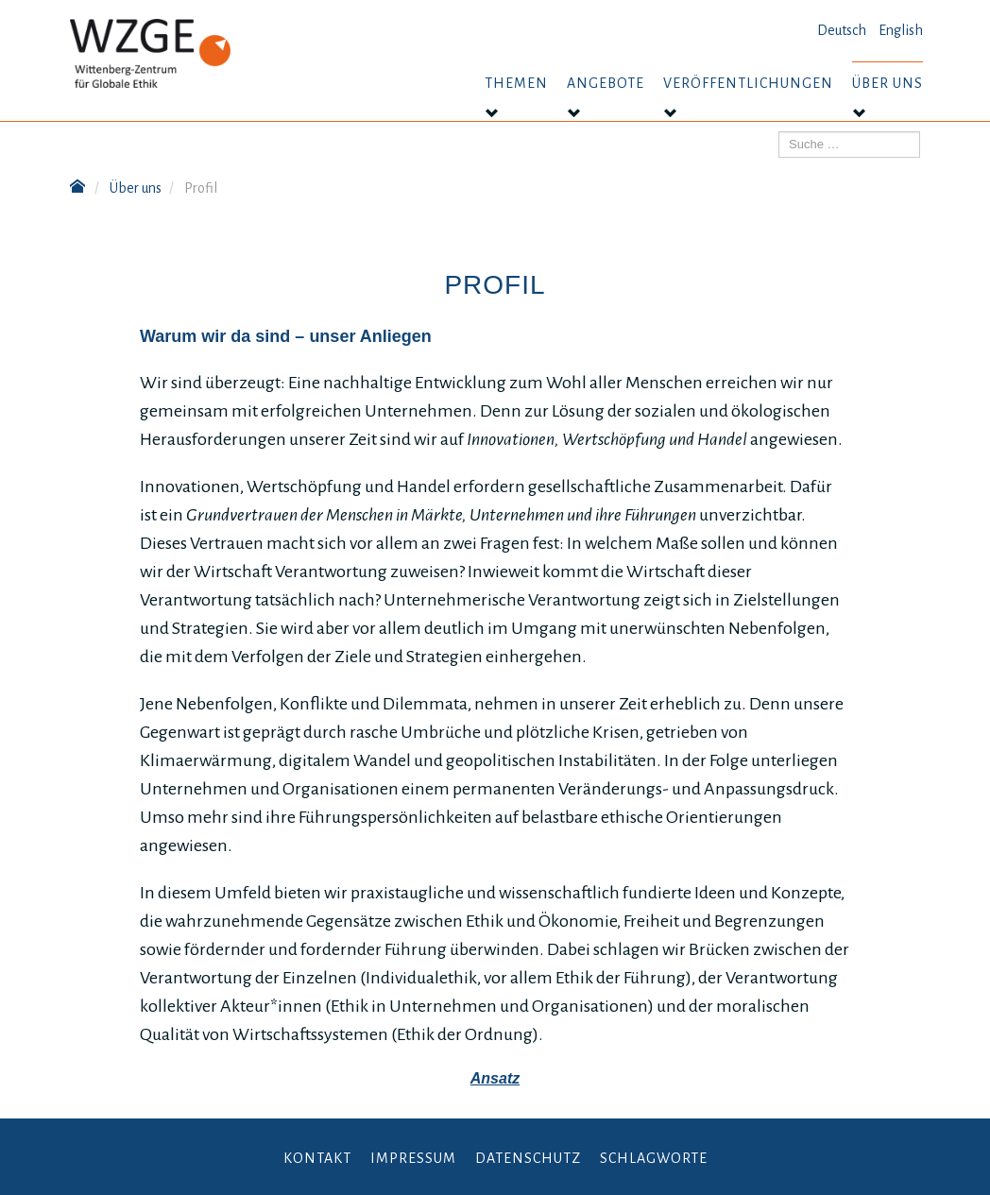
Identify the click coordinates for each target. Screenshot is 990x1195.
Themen (516, 83)
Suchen (778, 131)
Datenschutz (528, 1158)
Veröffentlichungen (748, 83)
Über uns (887, 83)
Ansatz (495, 1078)
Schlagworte (654, 1158)
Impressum (413, 1158)
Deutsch (841, 30)
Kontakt (317, 1158)
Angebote (605, 83)
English (901, 30)
